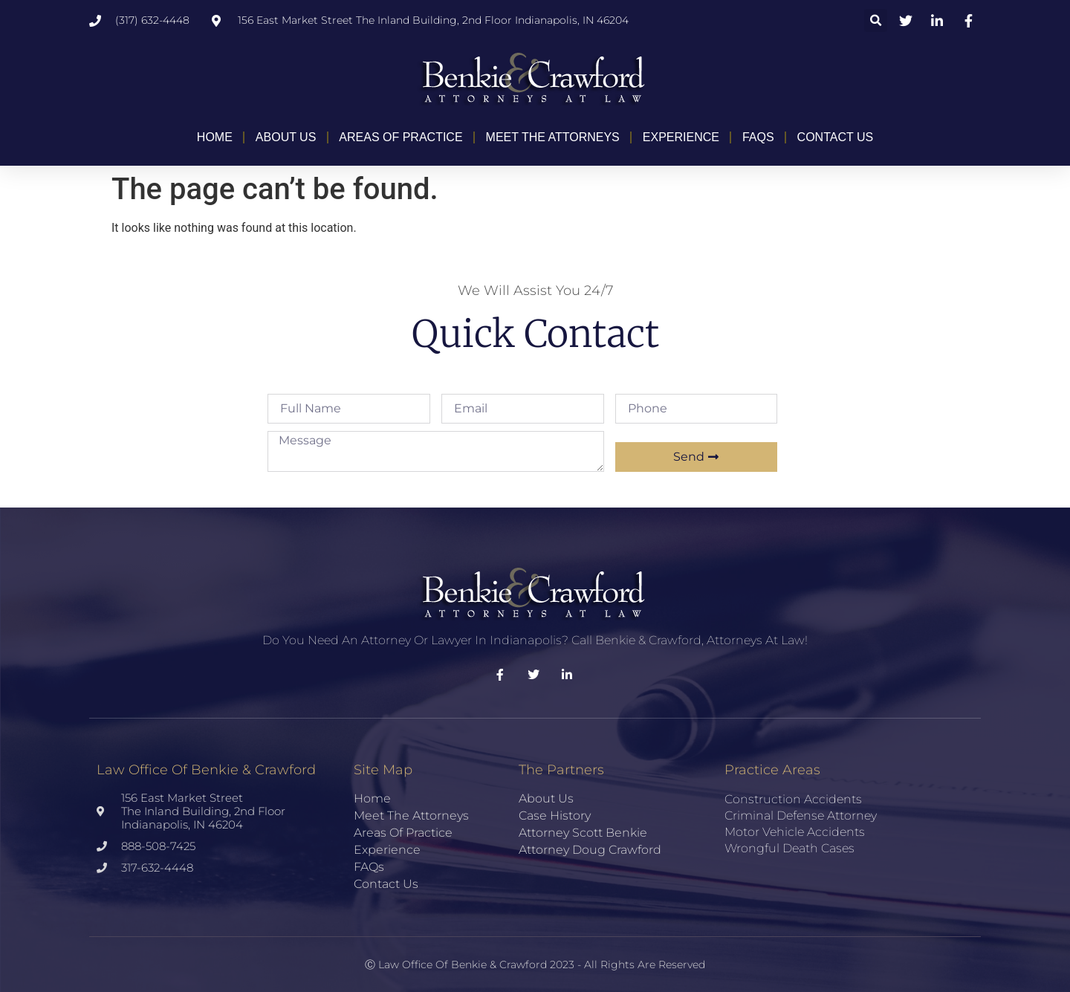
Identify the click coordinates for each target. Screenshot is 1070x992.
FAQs (758, 137)
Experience (681, 137)
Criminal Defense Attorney (800, 815)
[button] (875, 20)
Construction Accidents (793, 799)
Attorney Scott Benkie (583, 833)
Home (215, 137)
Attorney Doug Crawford (590, 850)
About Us (286, 137)
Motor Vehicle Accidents (794, 832)
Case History (555, 815)
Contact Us (835, 137)
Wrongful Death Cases (789, 848)
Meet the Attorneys (553, 137)
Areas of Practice (400, 137)
